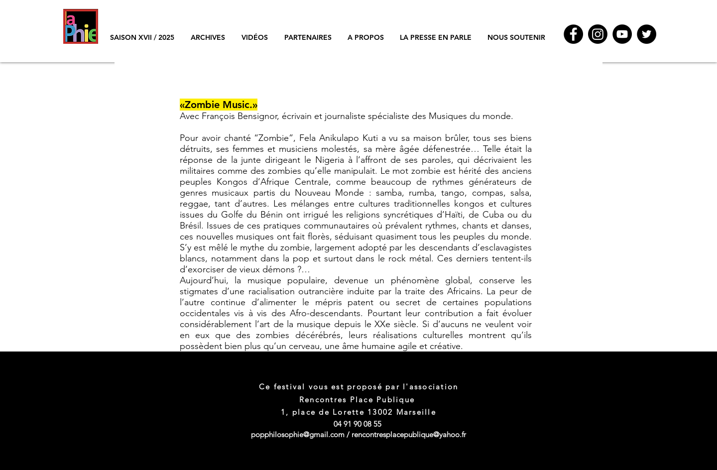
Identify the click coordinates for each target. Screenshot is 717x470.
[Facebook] (573, 34)
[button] (207, 37)
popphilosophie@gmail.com (298, 434)
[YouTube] (622, 34)
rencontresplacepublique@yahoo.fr (409, 434)
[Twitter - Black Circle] (646, 34)
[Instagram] (597, 34)
